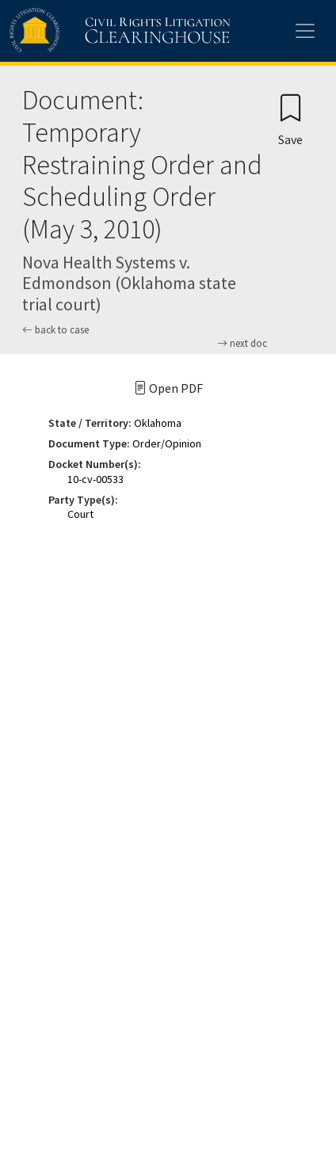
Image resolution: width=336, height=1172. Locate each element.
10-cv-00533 (95, 479)
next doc (242, 343)
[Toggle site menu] (305, 31)
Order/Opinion (166, 443)
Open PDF (168, 388)
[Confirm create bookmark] (290, 119)
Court (80, 514)
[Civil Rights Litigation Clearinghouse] (89, 31)
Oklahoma (157, 423)
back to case (55, 330)
